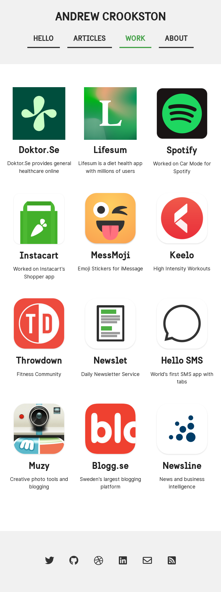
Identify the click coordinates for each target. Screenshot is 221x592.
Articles (89, 38)
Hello (43, 38)
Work (135, 38)
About (176, 38)
